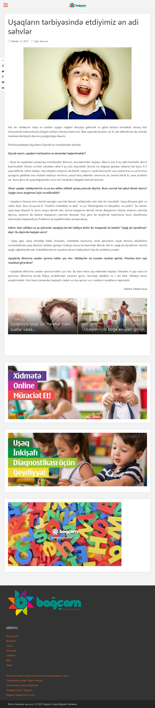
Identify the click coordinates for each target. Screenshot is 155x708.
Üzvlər (9, 645)
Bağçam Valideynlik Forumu (20, 694)
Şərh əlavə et (41, 41)
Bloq (8, 660)
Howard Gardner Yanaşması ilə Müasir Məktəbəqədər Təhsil (37, 675)
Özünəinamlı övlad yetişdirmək (22, 685)
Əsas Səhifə (12, 636)
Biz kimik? (11, 640)
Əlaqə (9, 665)
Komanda (11, 650)
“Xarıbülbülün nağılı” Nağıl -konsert (24, 680)
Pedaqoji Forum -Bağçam (19, 690)
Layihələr (10, 655)
